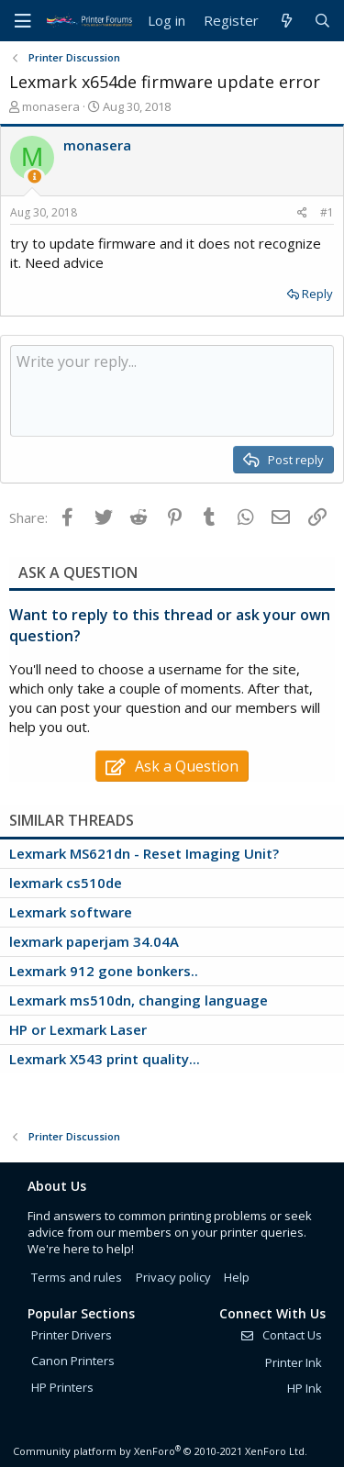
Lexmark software (70, 912)
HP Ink (304, 1388)
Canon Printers (73, 1360)
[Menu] (23, 21)
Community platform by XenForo (160, 1451)
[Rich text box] (172, 391)
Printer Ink (293, 1362)
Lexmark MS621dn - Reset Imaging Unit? (144, 853)
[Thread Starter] (34, 176)
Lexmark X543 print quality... (104, 1059)
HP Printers (62, 1387)
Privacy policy (173, 1277)
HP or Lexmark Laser (78, 1029)
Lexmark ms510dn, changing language (138, 1000)
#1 (327, 212)
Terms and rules (76, 1277)
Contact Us (280, 1335)
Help (237, 1277)
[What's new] (286, 21)
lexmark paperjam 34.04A (94, 941)
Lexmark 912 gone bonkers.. (103, 970)
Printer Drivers (71, 1335)
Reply (317, 293)
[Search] (322, 21)
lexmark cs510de (65, 882)
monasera (51, 106)
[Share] (302, 213)
